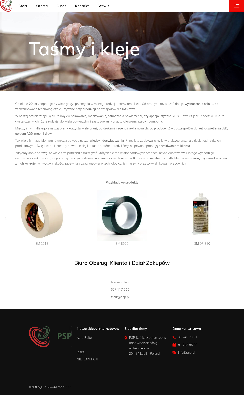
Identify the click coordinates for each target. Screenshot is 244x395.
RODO (81, 352)
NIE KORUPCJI (87, 359)
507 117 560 (120, 289)
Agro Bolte (84, 338)
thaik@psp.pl (120, 297)
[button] (5, 218)
